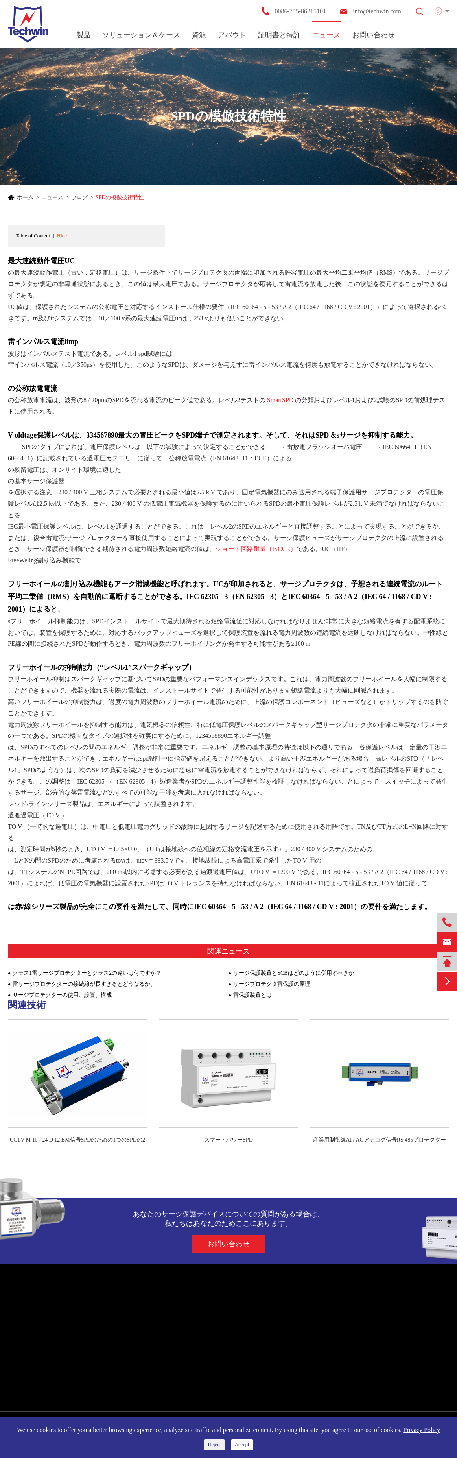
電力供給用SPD (33, 1326)
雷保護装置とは (252, 995)
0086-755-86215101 (293, 11)
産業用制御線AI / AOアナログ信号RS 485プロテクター (379, 1140)
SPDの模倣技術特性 (120, 197)
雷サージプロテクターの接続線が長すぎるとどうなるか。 (84, 984)
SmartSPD (280, 400)
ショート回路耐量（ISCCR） (256, 548)
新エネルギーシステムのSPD (51, 1340)
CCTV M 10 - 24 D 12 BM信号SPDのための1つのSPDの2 (77, 1140)
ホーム (25, 197)
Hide (62, 235)
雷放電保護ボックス (39, 1397)
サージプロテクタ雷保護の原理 (271, 984)
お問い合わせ (373, 35)
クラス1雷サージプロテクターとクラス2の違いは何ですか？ (87, 973)
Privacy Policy (421, 1430)
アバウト (232, 35)
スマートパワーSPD (228, 1140)
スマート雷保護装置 (39, 1383)
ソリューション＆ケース (141, 35)
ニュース (326, 35)
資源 (199, 35)
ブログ (79, 197)
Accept (242, 1444)
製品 (83, 35)
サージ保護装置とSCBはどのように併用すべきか (293, 973)
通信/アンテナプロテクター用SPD (57, 1369)
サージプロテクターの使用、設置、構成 (62, 995)
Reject (214, 1444)
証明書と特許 (279, 35)
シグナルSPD (30, 1354)
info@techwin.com (370, 11)
